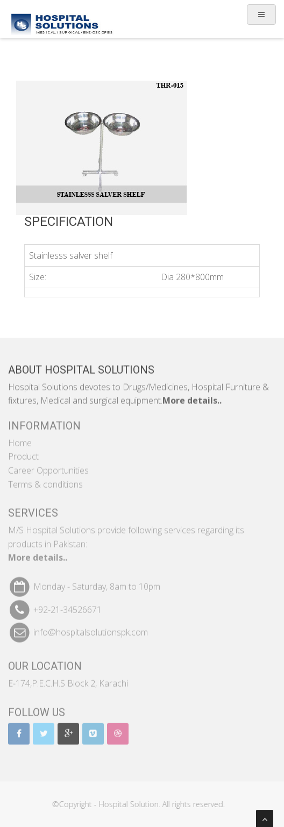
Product (23, 453)
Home (20, 439)
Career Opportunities (48, 467)
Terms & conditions (45, 481)
